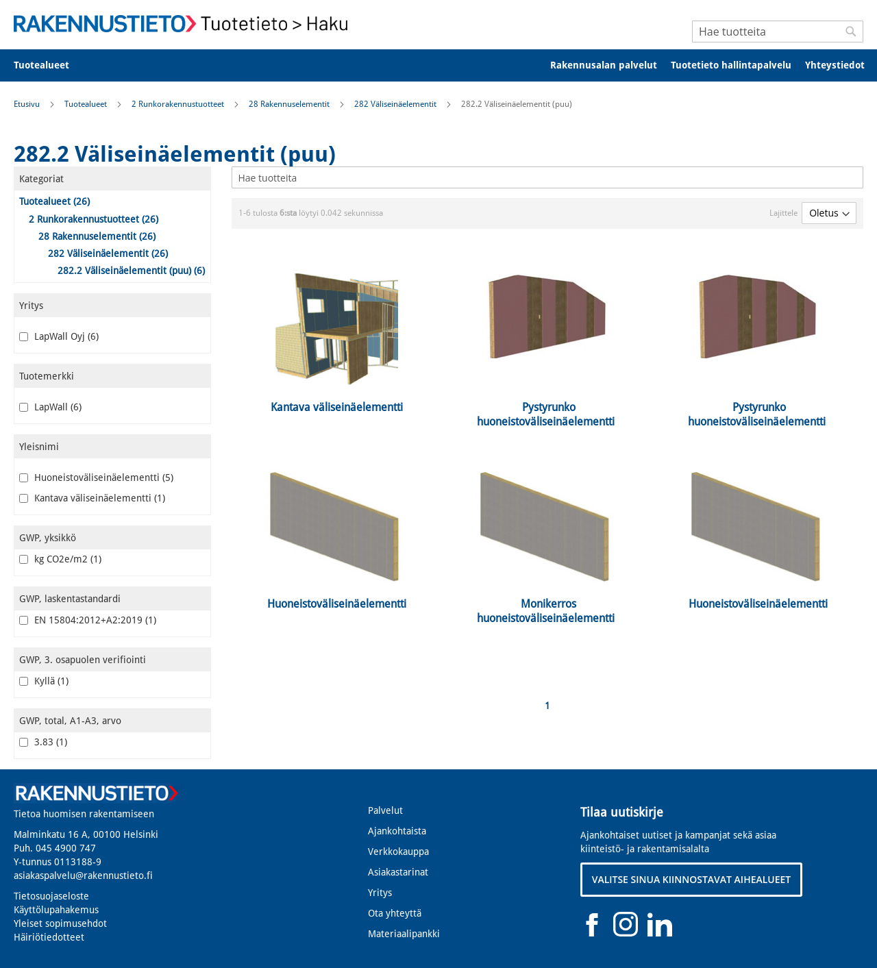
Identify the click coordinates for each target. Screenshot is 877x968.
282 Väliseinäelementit (396, 104)
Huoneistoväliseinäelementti (96, 477)
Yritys (380, 892)
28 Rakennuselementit (290, 104)
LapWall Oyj (59, 336)
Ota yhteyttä (394, 913)
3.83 (43, 741)
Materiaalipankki (404, 933)
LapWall (50, 406)
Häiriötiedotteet (49, 937)
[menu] (438, 65)
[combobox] (777, 31)
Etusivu (28, 104)
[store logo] (185, 23)
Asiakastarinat (398, 872)
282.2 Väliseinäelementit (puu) (131, 270)
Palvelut (385, 810)
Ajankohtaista (397, 831)
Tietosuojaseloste (51, 896)
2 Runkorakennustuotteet (179, 104)
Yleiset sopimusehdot (60, 923)
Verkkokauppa (398, 851)
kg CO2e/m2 (60, 559)
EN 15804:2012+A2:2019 (87, 620)
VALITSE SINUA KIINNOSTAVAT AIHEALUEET (691, 879)
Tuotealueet (86, 104)
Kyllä (44, 680)
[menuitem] (50, 65)
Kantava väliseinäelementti (92, 498)
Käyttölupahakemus (56, 909)
